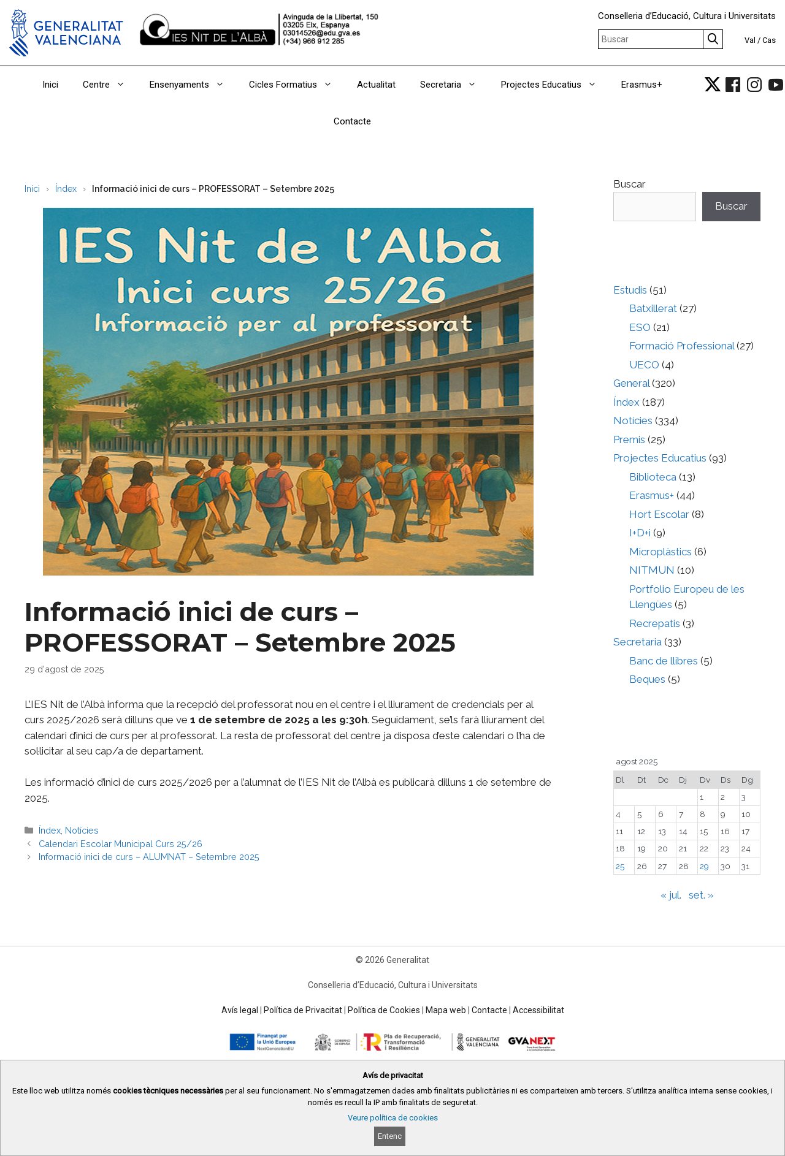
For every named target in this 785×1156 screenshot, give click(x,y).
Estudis (630, 290)
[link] (713, 84)
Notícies (82, 830)
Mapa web (446, 1010)
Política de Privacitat (303, 1010)
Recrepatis (654, 623)
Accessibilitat (538, 1010)
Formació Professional (681, 346)
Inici (50, 84)
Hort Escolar (659, 514)
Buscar (629, 184)
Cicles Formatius (297, 84)
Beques (647, 679)
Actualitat (376, 84)
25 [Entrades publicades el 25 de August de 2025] (620, 866)
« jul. (671, 895)
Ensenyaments (193, 84)
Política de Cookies (384, 1010)
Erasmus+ (641, 84)
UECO (644, 365)
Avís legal (239, 1010)
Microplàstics (660, 552)
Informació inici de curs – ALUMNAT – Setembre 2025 (149, 856)
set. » (701, 895)
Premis (629, 439)
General (631, 383)
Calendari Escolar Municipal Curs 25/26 (120, 843)
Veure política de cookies (393, 1117)
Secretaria (454, 84)
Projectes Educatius (555, 84)
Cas (769, 40)
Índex (66, 189)
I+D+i (640, 533)
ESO (640, 327)
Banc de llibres (663, 661)
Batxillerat (653, 308)
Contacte (352, 121)
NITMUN (652, 570)
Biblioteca (652, 477)
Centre (110, 84)
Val (750, 40)
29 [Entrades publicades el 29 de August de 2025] (704, 866)
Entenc (390, 1136)
